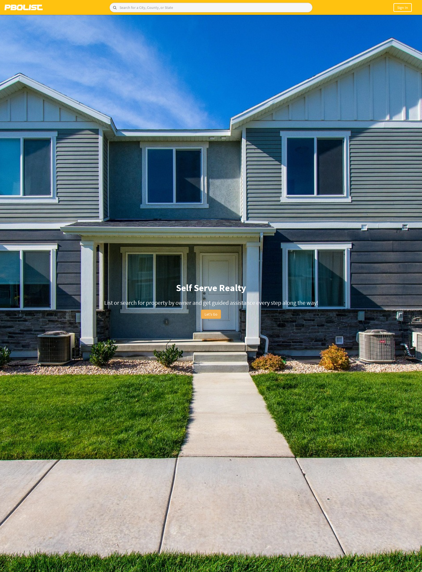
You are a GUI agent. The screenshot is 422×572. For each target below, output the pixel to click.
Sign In (402, 7)
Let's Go (211, 314)
